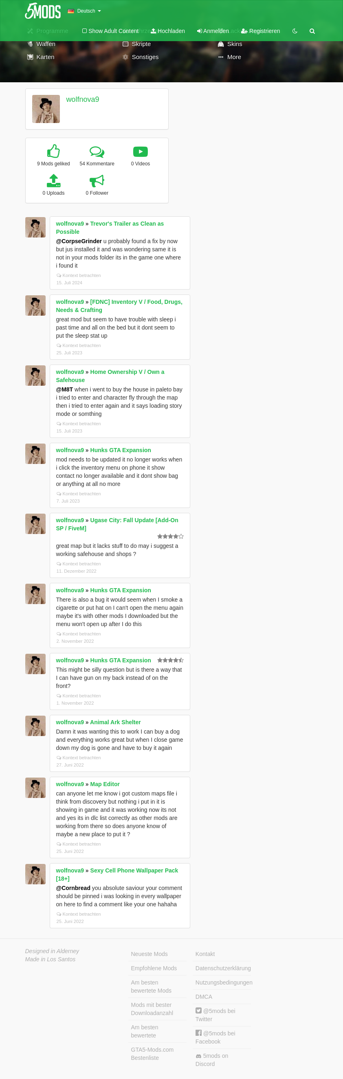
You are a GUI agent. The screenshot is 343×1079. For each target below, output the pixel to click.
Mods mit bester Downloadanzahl (152, 1009)
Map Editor (105, 784)
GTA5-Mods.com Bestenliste (152, 1053)
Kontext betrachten (79, 275)
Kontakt (205, 954)
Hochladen (168, 31)
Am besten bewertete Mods (151, 986)
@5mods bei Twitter (215, 1014)
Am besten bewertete (144, 1031)
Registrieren (260, 31)
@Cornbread (73, 888)
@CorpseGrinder (79, 241)
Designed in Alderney (52, 951)
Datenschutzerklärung (223, 968)
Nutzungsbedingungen (223, 982)
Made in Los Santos (50, 959)
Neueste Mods (149, 954)
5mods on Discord (212, 1060)
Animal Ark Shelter (115, 722)
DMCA (204, 996)
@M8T (64, 389)
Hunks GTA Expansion (120, 450)
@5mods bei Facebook (215, 1037)
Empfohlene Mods (154, 968)
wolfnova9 (82, 99)
